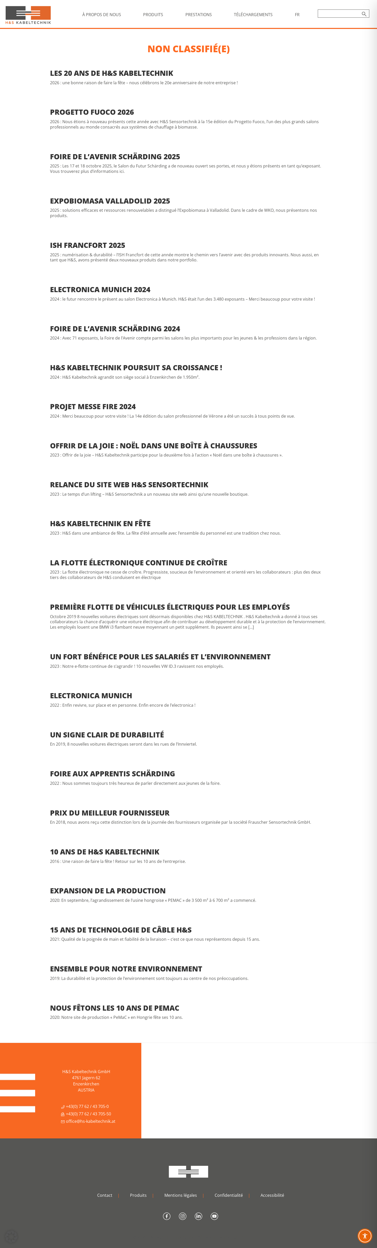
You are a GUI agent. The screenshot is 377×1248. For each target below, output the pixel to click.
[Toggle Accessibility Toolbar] (365, 1236)
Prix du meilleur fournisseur (110, 813)
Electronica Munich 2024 (100, 289)
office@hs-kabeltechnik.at (88, 1121)
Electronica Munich (91, 695)
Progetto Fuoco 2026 (92, 112)
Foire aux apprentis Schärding (112, 773)
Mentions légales (180, 1195)
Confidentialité (229, 1195)
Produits (138, 1195)
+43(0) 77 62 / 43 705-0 (85, 1106)
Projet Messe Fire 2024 (93, 406)
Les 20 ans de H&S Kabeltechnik (111, 73)
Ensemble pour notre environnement (126, 969)
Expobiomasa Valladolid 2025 (110, 201)
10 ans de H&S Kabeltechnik (104, 851)
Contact (104, 1195)
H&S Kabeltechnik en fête (100, 523)
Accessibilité (272, 1195)
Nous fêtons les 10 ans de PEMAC (114, 1008)
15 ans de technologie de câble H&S (121, 930)
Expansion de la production (108, 890)
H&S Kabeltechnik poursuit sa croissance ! (136, 367)
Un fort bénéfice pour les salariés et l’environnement (160, 656)
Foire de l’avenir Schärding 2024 (115, 328)
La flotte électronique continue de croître (138, 562)
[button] (11, 1236)
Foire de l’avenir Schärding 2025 (115, 156)
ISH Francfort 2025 (87, 245)
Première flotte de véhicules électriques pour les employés (170, 607)
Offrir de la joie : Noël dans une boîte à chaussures (153, 445)
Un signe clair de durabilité (107, 734)
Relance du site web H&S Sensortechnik (129, 484)
